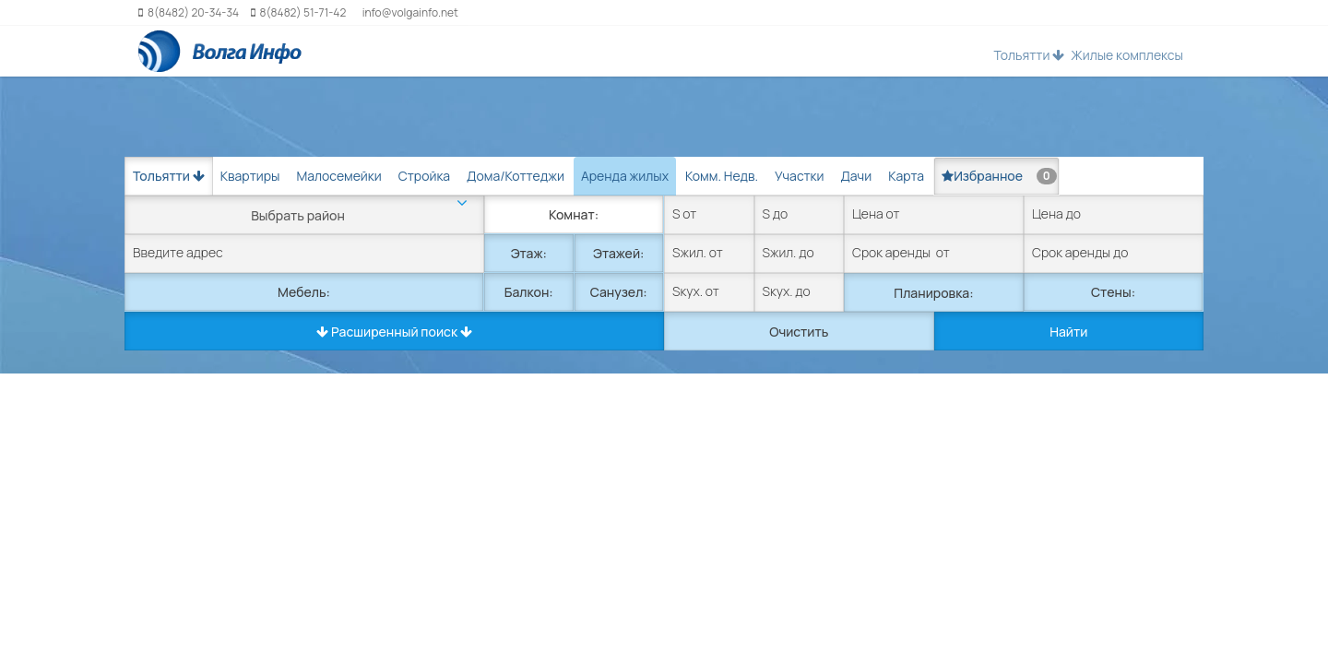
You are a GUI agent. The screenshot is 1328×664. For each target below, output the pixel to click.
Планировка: (933, 293)
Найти (1068, 331)
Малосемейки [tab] (338, 175)
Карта (906, 175)
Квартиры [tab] (250, 175)
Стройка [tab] (424, 175)
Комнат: (574, 214)
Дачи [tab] (856, 175)
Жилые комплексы (1127, 55)
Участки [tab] (799, 175)
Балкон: (528, 292)
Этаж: (529, 253)
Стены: (1113, 292)
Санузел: (618, 292)
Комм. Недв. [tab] (721, 175)
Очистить (798, 331)
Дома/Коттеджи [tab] (515, 175)
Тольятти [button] (1028, 55)
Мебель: (304, 292)
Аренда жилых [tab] (625, 175)
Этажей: (618, 253)
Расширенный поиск (394, 331)
